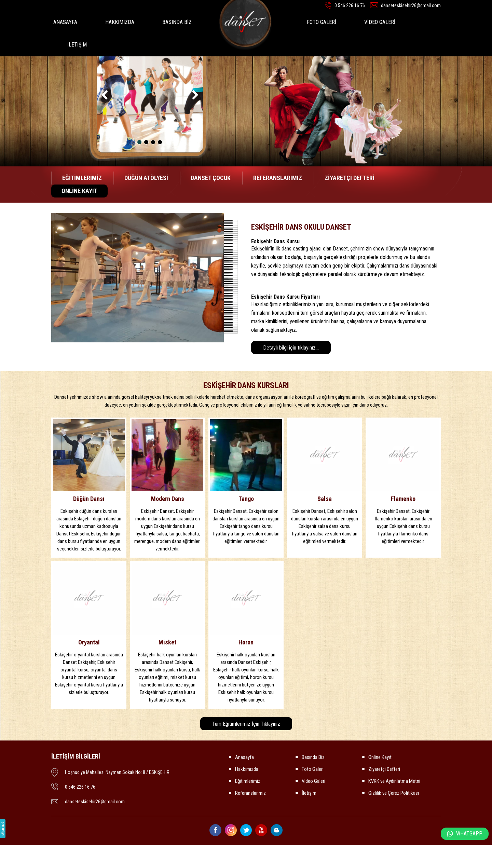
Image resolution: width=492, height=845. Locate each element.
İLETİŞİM (77, 44)
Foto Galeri (313, 769)
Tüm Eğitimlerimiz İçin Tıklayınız (246, 724)
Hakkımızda (246, 769)
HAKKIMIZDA (119, 22)
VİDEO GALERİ (379, 22)
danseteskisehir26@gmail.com (411, 5)
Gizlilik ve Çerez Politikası (393, 793)
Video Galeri (313, 781)
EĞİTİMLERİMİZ (82, 177)
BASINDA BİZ (177, 22)
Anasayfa (244, 757)
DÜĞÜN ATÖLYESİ (146, 177)
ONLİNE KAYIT (79, 190)
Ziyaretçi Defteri (384, 769)
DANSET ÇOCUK (211, 177)
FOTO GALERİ (321, 22)
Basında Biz (313, 757)
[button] (139, 142)
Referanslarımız (250, 793)
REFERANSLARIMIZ (277, 177)
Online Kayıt (380, 757)
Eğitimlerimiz (247, 781)
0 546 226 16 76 (349, 5)
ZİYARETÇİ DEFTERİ (349, 177)
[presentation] (105, 96)
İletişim (309, 793)
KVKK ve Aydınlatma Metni (394, 781)
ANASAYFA (65, 22)
